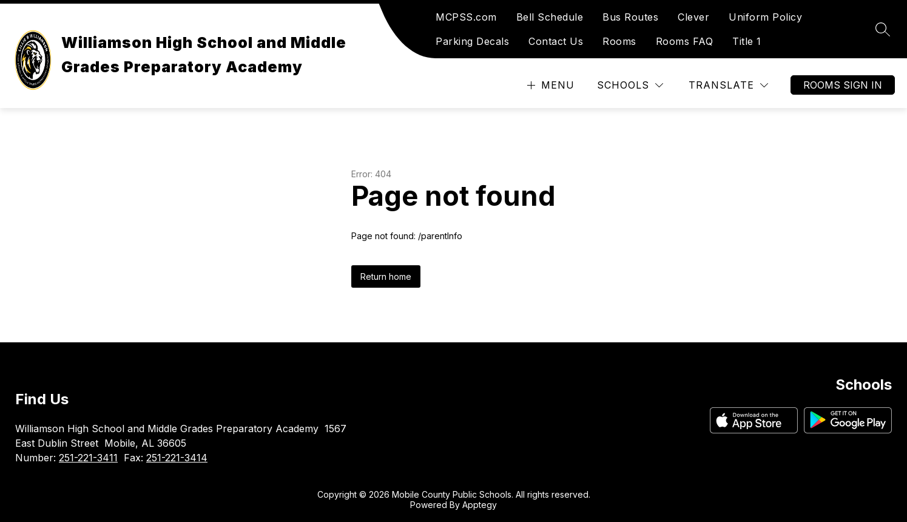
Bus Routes (630, 17)
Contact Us (555, 41)
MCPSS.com (466, 17)
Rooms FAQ (684, 41)
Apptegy (479, 505)
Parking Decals (472, 41)
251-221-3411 (88, 458)
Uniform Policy (765, 17)
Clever (693, 17)
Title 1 (746, 41)
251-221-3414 (176, 458)
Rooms (619, 41)
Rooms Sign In (842, 85)
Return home (385, 276)
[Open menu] (549, 85)
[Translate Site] (728, 85)
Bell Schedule (550, 17)
